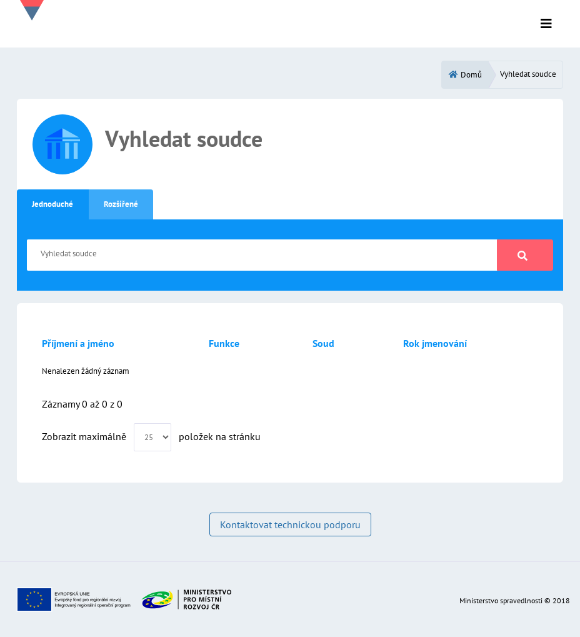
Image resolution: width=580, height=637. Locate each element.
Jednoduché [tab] (52, 204)
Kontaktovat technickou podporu (290, 524)
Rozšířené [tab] (121, 204)
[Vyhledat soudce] (262, 255)
